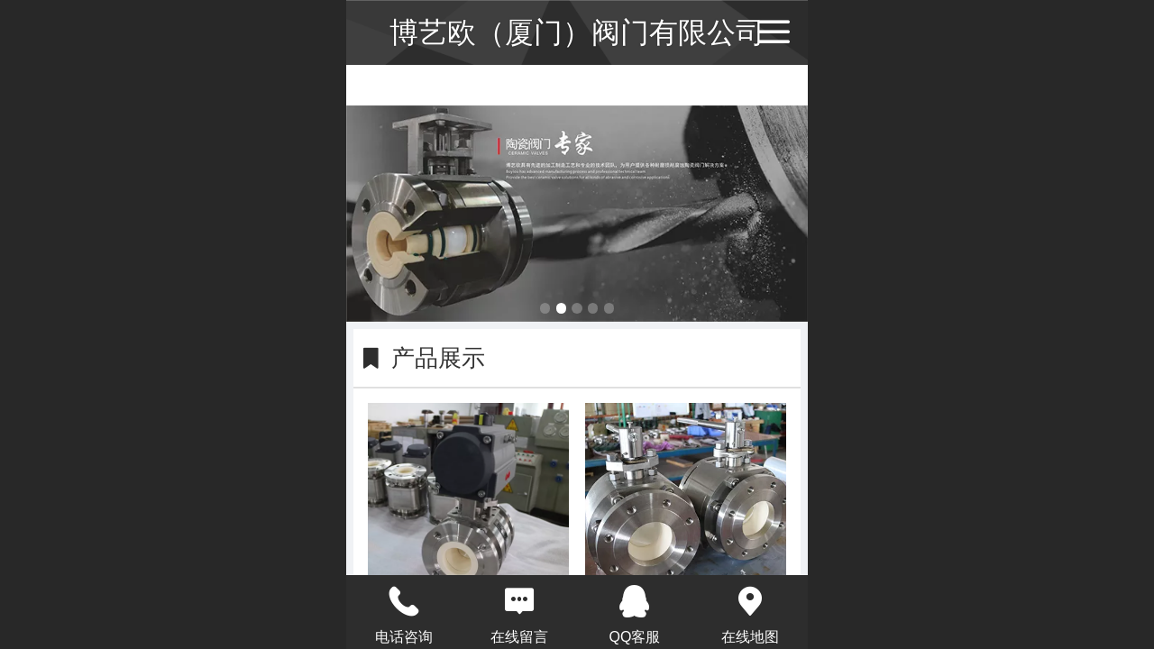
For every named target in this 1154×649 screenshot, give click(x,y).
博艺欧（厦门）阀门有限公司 (577, 32)
